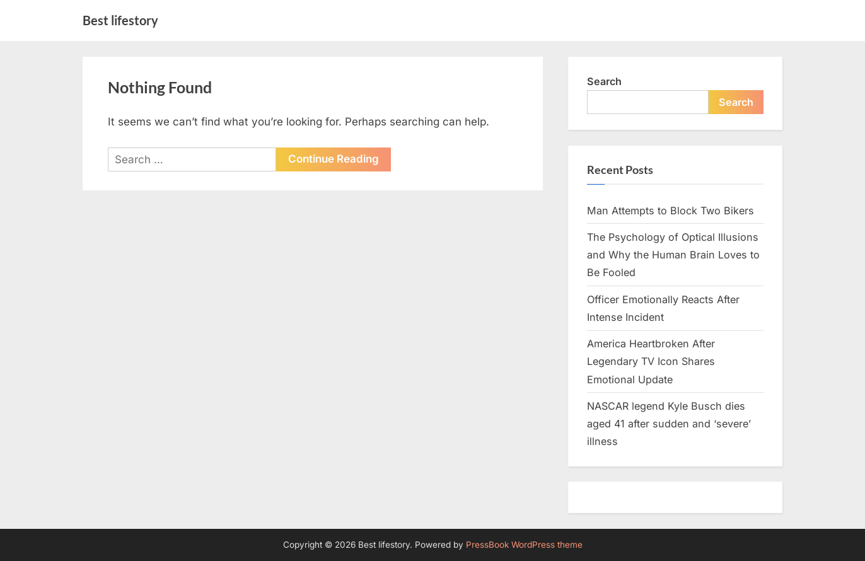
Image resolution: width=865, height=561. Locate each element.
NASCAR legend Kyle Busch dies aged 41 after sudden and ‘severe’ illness (669, 424)
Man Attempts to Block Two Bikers (670, 210)
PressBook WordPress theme (524, 545)
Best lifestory (120, 20)
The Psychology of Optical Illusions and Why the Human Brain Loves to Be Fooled (673, 255)
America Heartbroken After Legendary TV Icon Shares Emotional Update (651, 361)
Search (604, 81)
